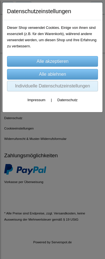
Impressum (36, 100)
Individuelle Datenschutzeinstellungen (52, 86)
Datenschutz (67, 100)
